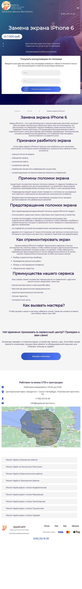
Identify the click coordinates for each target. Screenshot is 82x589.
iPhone (29, 111)
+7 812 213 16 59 (42, 398)
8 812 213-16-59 (41, 538)
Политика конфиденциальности (19, 533)
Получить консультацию (36, 89)
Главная (17, 111)
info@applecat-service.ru (43, 403)
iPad (56, 526)
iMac (65, 526)
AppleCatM (19, 528)
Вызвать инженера (41, 356)
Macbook (75, 526)
